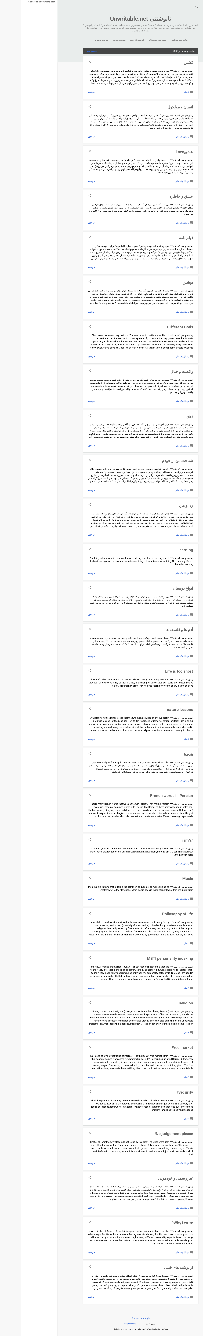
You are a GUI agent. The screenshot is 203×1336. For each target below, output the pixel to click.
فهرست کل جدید (116, 40)
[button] (69, 62)
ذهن (169, 416)
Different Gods (159, 327)
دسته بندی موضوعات (136, 40)
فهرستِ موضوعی (80, 40)
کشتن (167, 62)
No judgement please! (153, 1133)
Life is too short (158, 671)
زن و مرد (165, 505)
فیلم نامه (165, 238)
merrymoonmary (109, 1324)
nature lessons (159, 709)
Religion (165, 1003)
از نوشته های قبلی (157, 1267)
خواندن (70, 92)
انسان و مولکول (159, 107)
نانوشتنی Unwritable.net (119, 18)
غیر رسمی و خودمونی (154, 1178)
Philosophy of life (156, 914)
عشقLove (163, 151)
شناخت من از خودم (156, 460)
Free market (161, 1047)
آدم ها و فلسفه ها (158, 629)
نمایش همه (71, 51)
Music (167, 878)
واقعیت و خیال (161, 371)
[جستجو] (175, 7)
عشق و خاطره (160, 196)
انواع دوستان (162, 588)
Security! (164, 1092)
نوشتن (167, 282)
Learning (164, 550)
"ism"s (167, 840)
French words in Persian (150, 795)
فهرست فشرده (98, 40)
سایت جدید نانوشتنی (158, 40)
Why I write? (161, 1223)
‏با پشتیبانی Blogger (120, 1318)
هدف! (167, 754)
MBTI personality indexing (149, 958)
